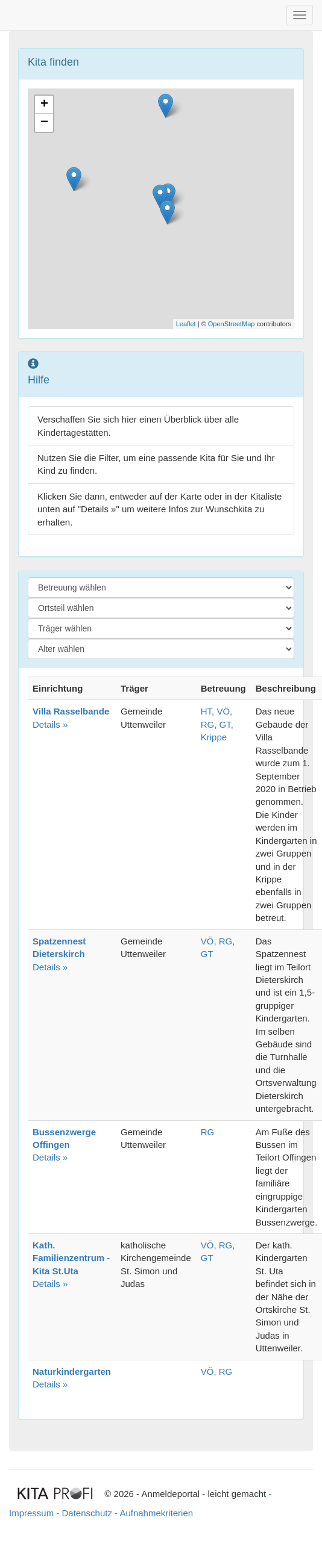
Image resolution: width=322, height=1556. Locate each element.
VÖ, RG (217, 1371)
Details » (59, 954)
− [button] (44, 123)
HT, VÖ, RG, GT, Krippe (217, 724)
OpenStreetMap (231, 323)
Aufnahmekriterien (156, 1513)
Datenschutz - (90, 1513)
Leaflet (186, 323)
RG (208, 1132)
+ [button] (44, 105)
